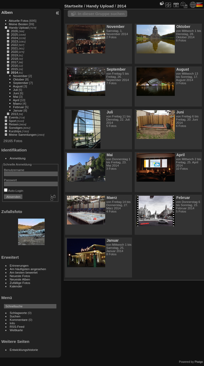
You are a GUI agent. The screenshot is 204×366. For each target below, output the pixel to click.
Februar (18, 107)
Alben (7, 12)
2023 (14, 41)
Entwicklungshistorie (24, 349)
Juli (15, 89)
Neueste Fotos (20, 276)
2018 (14, 58)
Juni (16, 93)
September (20, 82)
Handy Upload (19, 27)
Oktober (18, 79)
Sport (12, 120)
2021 (14, 48)
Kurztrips (15, 131)
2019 (14, 55)
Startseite (73, 6)
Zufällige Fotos (20, 282)
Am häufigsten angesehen (28, 269)
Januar (18, 110)
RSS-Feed (17, 326)
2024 (14, 38)
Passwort (10, 180)
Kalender (16, 286)
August (18, 86)
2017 (14, 62)
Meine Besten (18, 24)
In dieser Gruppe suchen (101, 13)
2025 (14, 34)
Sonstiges (16, 127)
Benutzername (14, 170)
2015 (14, 69)
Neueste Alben (20, 279)
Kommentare (19, 319)
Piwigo (199, 361)
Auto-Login (13, 190)
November (20, 76)
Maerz (17, 103)
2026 (14, 31)
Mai (15, 96)
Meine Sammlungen (23, 134)
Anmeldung (18, 158)
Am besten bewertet (24, 272)
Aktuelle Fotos (19, 20)
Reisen (14, 124)
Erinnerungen (19, 265)
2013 (14, 114)
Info (12, 323)
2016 (14, 65)
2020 (14, 51)
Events (13, 117)
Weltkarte (16, 330)
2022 (14, 44)
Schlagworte (18, 312)
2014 (14, 72)
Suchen (15, 316)
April (16, 100)
